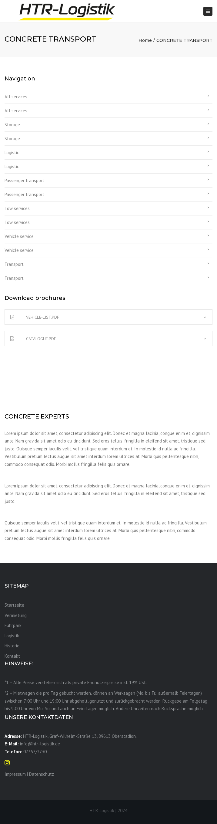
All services (16, 97)
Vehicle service (19, 236)
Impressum (15, 774)
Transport (14, 264)
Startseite (14, 605)
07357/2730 (35, 751)
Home (145, 40)
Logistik (12, 636)
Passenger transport (24, 180)
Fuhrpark (13, 625)
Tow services (17, 208)
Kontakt (12, 656)
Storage (12, 124)
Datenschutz (41, 774)
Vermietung (16, 615)
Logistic (12, 152)
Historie (12, 646)
